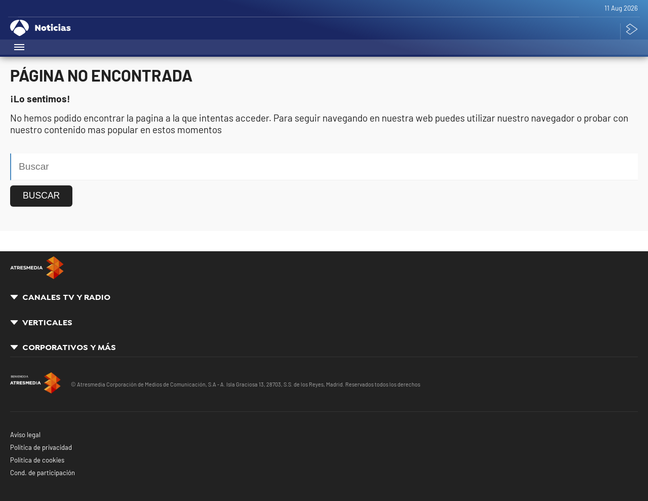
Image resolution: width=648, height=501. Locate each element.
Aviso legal (25, 435)
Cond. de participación (42, 473)
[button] (20, 47)
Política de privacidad (41, 447)
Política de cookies (37, 460)
